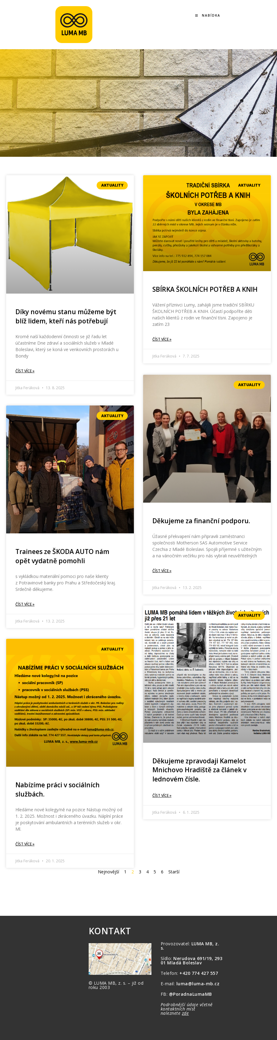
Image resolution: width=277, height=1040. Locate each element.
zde (185, 1013)
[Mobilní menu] (207, 15)
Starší (173, 872)
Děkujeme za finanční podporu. (201, 520)
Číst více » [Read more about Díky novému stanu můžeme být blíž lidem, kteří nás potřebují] (24, 371)
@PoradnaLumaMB (190, 994)
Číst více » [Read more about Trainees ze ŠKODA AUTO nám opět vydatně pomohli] (24, 604)
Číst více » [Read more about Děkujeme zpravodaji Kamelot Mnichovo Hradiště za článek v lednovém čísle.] (161, 794)
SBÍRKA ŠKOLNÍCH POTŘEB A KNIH (205, 289)
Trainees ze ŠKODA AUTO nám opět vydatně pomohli (62, 556)
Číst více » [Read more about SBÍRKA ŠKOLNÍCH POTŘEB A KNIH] (161, 339)
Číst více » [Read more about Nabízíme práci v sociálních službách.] (24, 844)
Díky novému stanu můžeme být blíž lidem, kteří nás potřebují (65, 316)
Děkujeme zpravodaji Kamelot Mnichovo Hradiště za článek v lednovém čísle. (199, 769)
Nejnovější (108, 872)
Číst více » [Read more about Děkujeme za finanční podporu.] (161, 570)
